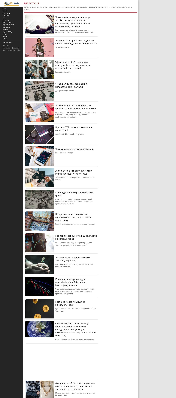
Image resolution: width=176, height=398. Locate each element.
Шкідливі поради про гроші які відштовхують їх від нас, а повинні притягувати (73, 217)
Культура (6, 20)
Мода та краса (8, 22)
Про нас (6, 46)
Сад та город (7, 32)
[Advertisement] (61, 361)
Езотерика (6, 13)
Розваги (5, 29)
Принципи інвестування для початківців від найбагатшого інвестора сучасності (70, 282)
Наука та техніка (8, 25)
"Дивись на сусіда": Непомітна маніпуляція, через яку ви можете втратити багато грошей (73, 65)
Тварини (5, 36)
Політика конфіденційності (12, 50)
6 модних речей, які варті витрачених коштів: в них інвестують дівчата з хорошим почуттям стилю (75, 386)
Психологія (6, 27)
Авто (4, 8)
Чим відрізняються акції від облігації (74, 149)
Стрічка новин (7, 42)
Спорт (5, 34)
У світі (5, 38)
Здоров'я (6, 15)
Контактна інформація (11, 48)
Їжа (4, 18)
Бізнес (5, 11)
